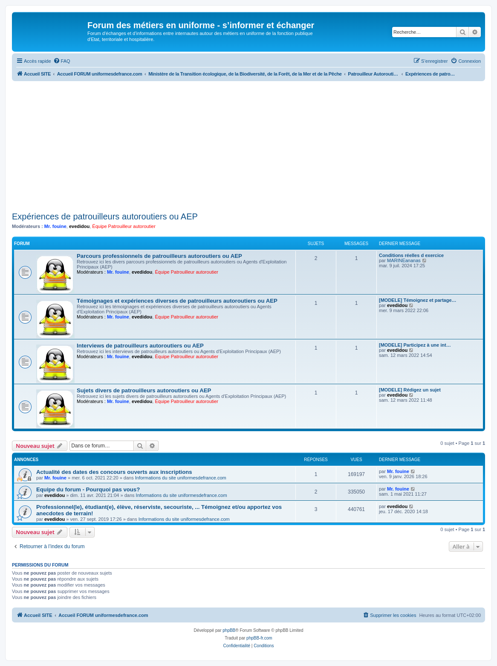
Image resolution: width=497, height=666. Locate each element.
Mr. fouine (55, 226)
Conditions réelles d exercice (411, 255)
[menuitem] (61, 61)
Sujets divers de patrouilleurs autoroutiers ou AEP (144, 390)
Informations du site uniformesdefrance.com (180, 477)
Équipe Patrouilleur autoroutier (124, 226)
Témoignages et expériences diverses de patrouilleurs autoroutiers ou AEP (177, 301)
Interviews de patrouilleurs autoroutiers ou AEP (140, 345)
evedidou (79, 226)
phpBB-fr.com (259, 638)
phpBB (228, 630)
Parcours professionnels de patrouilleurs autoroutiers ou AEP (159, 256)
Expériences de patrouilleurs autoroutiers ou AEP (105, 216)
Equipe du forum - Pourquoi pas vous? (88, 489)
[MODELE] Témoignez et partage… (418, 300)
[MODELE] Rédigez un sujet (410, 389)
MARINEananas (404, 260)
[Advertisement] (248, 145)
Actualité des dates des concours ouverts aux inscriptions (114, 472)
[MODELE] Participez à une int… (415, 345)
